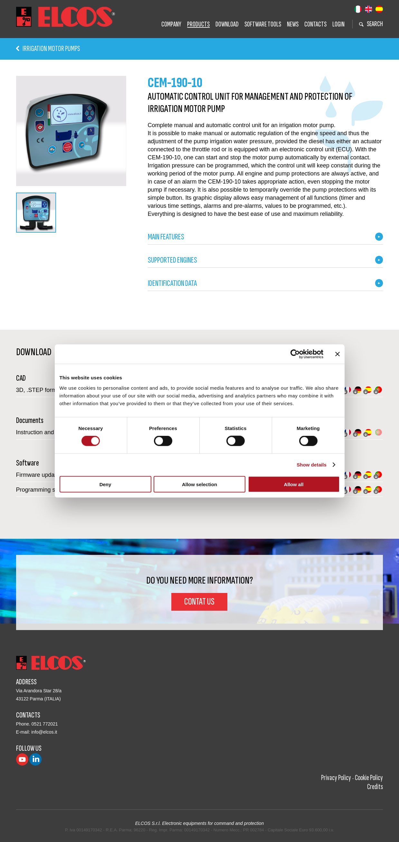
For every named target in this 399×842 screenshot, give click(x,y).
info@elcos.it (44, 732)
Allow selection (199, 484)
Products (198, 24)
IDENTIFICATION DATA (172, 283)
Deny (105, 484)
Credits (375, 786)
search (371, 24)
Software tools (262, 24)
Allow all (294, 484)
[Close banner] (337, 354)
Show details (312, 464)
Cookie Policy (369, 777)
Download (227, 24)
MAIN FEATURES (166, 237)
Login (338, 24)
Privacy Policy (336, 777)
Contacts (315, 24)
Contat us (199, 601)
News (293, 24)
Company (171, 24)
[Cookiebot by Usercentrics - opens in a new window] (295, 354)
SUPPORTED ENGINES (172, 260)
